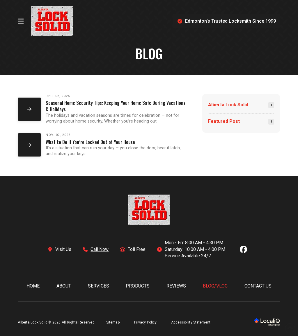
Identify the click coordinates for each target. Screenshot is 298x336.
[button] (21, 21)
